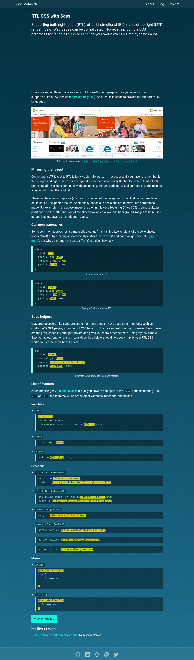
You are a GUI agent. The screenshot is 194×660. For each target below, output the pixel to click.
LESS (85, 34)
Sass (72, 34)
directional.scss (67, 391)
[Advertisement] (97, 64)
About (149, 4)
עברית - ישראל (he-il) (126, 161)
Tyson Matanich (25, 4)
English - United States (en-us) (97, 161)
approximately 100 (82, 97)
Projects (173, 4)
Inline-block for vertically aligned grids (57, 632)
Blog (161, 4)
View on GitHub (44, 616)
